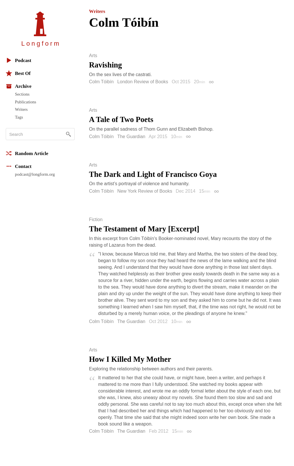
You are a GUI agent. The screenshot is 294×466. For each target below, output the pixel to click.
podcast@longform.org (35, 174)
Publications (25, 102)
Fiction (95, 219)
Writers (21, 109)
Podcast (18, 60)
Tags (19, 117)
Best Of (18, 73)
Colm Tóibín (101, 81)
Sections (22, 94)
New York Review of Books (144, 191)
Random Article (27, 153)
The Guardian (131, 136)
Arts (93, 55)
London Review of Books (142, 81)
